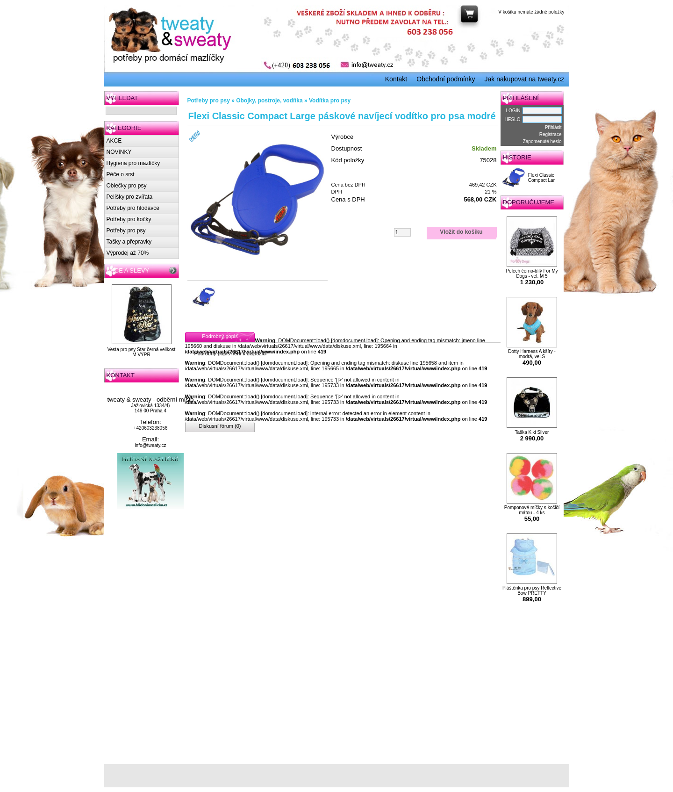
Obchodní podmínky (445, 79)
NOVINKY (119, 152)
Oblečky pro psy (127, 185)
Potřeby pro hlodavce (133, 208)
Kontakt (396, 79)
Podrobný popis (219, 336)
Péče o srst (121, 174)
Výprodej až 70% (128, 253)
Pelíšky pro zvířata (130, 197)
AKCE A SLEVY (128, 270)
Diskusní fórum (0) (220, 426)
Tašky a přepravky (129, 241)
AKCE (114, 140)
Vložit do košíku (461, 232)
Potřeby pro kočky (129, 219)
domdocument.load (354, 340)
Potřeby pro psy (126, 230)
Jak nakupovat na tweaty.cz (525, 79)
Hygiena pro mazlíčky (133, 163)
